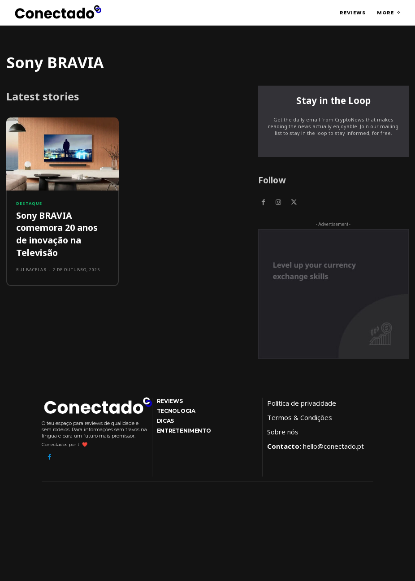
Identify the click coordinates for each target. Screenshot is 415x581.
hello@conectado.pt (333, 445)
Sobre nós (282, 430)
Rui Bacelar (31, 250)
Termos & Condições (299, 416)
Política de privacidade (301, 402)
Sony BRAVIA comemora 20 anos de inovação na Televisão (62, 223)
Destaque (29, 203)
